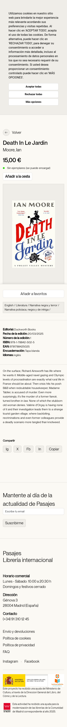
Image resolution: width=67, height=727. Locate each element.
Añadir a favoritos (34, 294)
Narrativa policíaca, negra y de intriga (27, 309)
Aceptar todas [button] (33, 86)
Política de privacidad (19, 645)
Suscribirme (14, 523)
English (9, 305)
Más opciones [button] (33, 101)
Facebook (31, 661)
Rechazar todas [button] (33, 94)
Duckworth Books (25, 329)
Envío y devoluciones (19, 631)
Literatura (21, 305)
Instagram (10, 661)
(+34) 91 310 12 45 (16, 619)
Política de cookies (17, 638)
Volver (12, 133)
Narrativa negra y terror (43, 305)
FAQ (6, 652)
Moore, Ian (12, 149)
